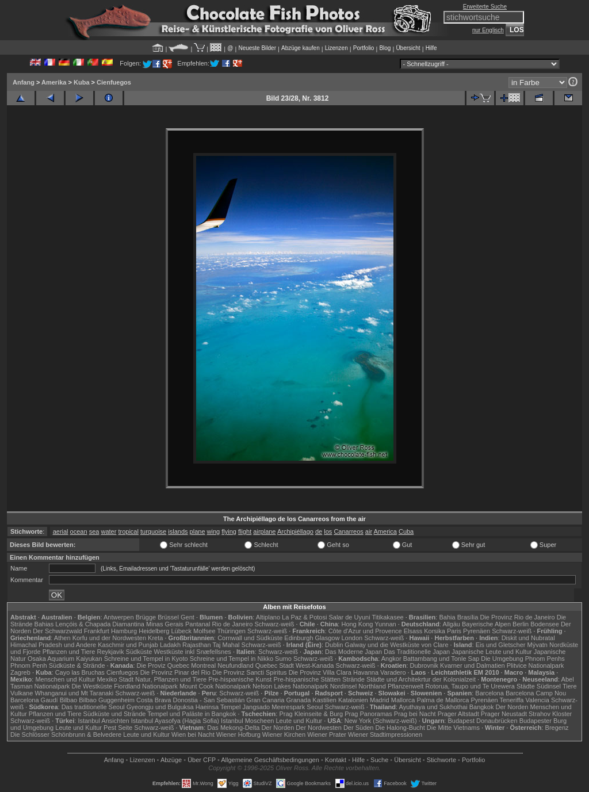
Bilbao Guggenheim (107, 700)
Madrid (379, 700)
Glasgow (327, 637)
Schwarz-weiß (274, 624)
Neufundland (235, 665)
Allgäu (451, 624)
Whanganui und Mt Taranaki (74, 693)
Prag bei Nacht (415, 713)
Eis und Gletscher (501, 644)
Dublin (334, 644)
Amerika (53, 82)
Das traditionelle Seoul (93, 706)
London (351, 637)
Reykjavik (110, 651)
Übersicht (408, 48)
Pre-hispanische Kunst (239, 679)
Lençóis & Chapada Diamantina (99, 624)
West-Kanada (315, 665)
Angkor (391, 658)
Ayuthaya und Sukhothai (433, 706)
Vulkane (21, 693)
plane (197, 531)
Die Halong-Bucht (400, 727)
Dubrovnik (424, 665)
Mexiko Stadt (115, 679)
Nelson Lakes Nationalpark (290, 686)
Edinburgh (298, 637)
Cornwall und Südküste (249, 637)
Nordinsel (343, 686)
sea (94, 531)
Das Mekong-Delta (233, 727)
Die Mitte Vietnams (453, 727)
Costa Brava (153, 700)
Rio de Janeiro (232, 624)
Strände (353, 679)
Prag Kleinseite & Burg (311, 713)
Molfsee (204, 631)
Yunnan (385, 624)
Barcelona (489, 693)
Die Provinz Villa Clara (320, 672)
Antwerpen (119, 617)
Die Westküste (91, 686)
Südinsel (549, 686)
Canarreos (348, 531)
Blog (385, 48)
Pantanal (197, 624)
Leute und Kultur (299, 720)
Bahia (447, 617)
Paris (454, 631)
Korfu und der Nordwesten (109, 637)
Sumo (283, 658)
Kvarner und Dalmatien (472, 665)
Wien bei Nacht (193, 734)
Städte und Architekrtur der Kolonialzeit (421, 679)
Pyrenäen (476, 631)
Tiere (570, 686)
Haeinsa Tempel (218, 706)
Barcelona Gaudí (34, 700)
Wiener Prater (326, 734)
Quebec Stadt (274, 665)
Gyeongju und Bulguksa (160, 706)
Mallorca (403, 700)
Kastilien (324, 700)
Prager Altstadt (458, 713)
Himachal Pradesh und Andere (53, 644)
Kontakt (335, 759)
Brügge (146, 617)
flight (244, 531)
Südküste (139, 651)
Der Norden (512, 706)
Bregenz (557, 727)
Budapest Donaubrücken (482, 720)
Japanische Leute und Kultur (491, 651)
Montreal (203, 665)
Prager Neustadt (504, 713)
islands (178, 531)
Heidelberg (154, 631)
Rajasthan (196, 644)
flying (228, 531)
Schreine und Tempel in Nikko (231, 658)
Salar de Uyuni (349, 617)
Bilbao (69, 700)
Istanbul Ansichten (103, 720)
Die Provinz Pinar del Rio (175, 672)
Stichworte (441, 759)
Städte (526, 686)
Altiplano (268, 617)
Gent (187, 617)
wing (213, 531)
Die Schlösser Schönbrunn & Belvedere (65, 734)
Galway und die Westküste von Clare (396, 644)
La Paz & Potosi (304, 617)
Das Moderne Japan (353, 651)
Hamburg (124, 631)
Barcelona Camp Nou (536, 693)
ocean (78, 531)
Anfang (24, 82)
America (385, 531)
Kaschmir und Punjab (128, 644)
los (328, 531)
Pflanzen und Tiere (69, 651)
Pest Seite (118, 727)
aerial (60, 531)
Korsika (434, 631)
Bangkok (481, 706)
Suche (379, 759)
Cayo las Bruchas (80, 672)
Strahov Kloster (550, 713)
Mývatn (537, 644)
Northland (372, 686)
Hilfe (431, 48)
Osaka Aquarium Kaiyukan (65, 658)
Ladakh (170, 644)
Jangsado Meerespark (273, 706)
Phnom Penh (28, 665)
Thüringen (231, 631)
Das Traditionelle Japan (417, 651)
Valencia (537, 700)
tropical (128, 531)
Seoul (315, 706)
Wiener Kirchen (283, 734)
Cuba (406, 531)
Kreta (155, 637)
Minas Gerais (164, 624)
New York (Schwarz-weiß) (381, 720)
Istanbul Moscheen (247, 720)
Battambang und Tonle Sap (441, 658)
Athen (62, 637)
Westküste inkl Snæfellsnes (192, 651)
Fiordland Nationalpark (146, 686)
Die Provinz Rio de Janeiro (517, 617)
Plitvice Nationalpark (535, 665)
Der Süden (358, 727)
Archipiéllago (295, 531)
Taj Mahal (225, 644)
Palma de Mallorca (442, 700)
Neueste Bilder (257, 48)
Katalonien (353, 700)
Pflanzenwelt (405, 686)
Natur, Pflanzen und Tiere (170, 679)
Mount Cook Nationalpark (215, 686)
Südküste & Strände (77, 665)
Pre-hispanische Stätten (307, 679)
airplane (264, 531)
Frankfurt (96, 631)
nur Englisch (488, 30)
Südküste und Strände (114, 713)
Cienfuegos (114, 82)
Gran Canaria (265, 700)
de (318, 531)
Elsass (413, 631)
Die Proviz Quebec (163, 665)
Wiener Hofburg (238, 734)
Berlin (520, 624)
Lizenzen (336, 48)
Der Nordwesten (318, 727)
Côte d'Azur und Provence (365, 631)
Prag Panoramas (368, 713)
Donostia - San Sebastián (209, 700)
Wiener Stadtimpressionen (385, 734)
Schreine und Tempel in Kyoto (146, 658)
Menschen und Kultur (65, 679)
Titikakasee (387, 617)
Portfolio (363, 48)
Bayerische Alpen (486, 624)
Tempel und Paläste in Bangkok (191, 713)
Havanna (365, 672)
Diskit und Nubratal (528, 637)
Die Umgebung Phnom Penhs (523, 658)
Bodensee (544, 624)
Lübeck (181, 631)
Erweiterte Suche (485, 6)
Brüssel (168, 617)
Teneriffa (511, 700)
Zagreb (20, 672)
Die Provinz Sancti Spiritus (249, 672)
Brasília (468, 617)
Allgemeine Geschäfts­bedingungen (270, 759)
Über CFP (202, 759)
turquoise (153, 531)
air (368, 531)
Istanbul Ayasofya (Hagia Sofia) (175, 720)
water (108, 531)
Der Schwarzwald (57, 631)
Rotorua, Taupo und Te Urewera (470, 686)
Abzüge (171, 759)
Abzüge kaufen (300, 48)
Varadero (393, 672)
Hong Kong (357, 624)
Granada (298, 700)
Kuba (82, 82)
